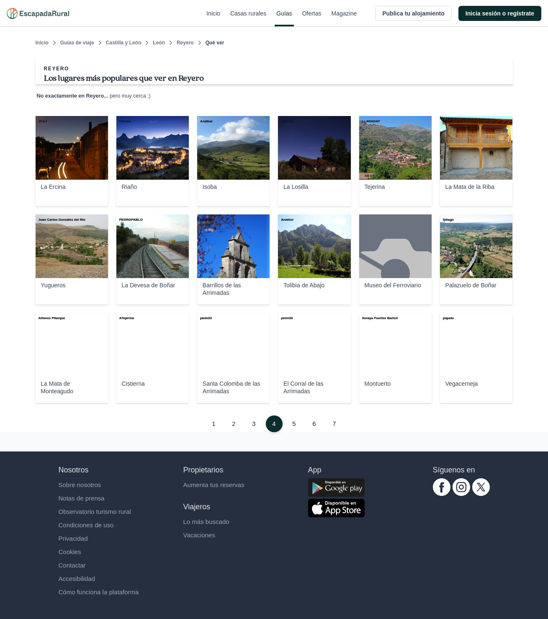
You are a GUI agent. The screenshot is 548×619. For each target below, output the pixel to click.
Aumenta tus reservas (213, 484)
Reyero (185, 43)
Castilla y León (124, 43)
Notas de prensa (82, 498)
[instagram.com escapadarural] (461, 493)
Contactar (72, 565)
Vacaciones (199, 535)
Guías (284, 18)
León (159, 43)
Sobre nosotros (80, 484)
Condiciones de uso (86, 525)
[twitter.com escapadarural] (481, 493)
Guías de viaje (77, 43)
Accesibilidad (77, 578)
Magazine (344, 18)
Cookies (70, 551)
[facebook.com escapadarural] (441, 493)
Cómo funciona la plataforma (99, 592)
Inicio (213, 18)
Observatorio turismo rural (95, 511)
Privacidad (73, 538)
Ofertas (312, 18)
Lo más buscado (206, 521)
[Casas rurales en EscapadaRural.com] (38, 13)
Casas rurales (248, 18)
